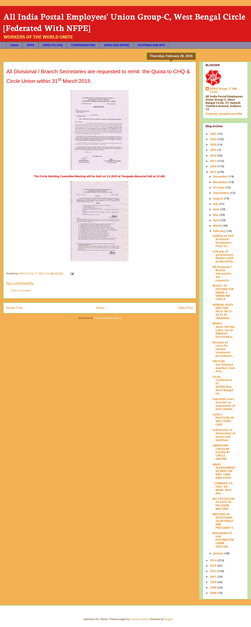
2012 (213, 571)
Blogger (168, 619)
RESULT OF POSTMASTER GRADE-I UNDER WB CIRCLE (223, 292)
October (219, 187)
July (216, 203)
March (217, 225)
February (219, 231)
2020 (213, 144)
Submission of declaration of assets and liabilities (224, 434)
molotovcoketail (139, 619)
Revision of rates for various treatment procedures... (223, 349)
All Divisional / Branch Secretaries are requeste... (222, 273)
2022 (213, 139)
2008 (213, 592)
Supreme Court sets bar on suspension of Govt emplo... (224, 404)
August (218, 198)
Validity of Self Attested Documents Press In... (223, 240)
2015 (213, 172)
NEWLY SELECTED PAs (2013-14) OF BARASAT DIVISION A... (223, 330)
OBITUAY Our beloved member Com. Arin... (224, 366)
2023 (213, 133)
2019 (213, 150)
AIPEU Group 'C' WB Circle (223, 90)
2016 (213, 166)
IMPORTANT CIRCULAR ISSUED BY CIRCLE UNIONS (221, 452)
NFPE (30, 45)
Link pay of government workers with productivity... (224, 256)
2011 (213, 576)
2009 (213, 587)
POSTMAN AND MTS (151, 45)
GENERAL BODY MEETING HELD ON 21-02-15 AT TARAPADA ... (223, 311)
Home (14, 45)
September (221, 192)
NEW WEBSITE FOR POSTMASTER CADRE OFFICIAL (223, 540)
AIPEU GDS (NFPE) (116, 45)
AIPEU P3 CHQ (53, 45)
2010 (213, 582)
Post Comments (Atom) (107, 317)
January (218, 553)
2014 (213, 560)
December (220, 176)
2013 (213, 565)
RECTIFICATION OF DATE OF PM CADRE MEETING (223, 503)
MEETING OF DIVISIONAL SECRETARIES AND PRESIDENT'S (223, 521)
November (221, 182)
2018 (213, 155)
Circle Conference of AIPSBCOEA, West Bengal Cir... (223, 385)
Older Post (185, 308)
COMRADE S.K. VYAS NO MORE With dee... (223, 488)
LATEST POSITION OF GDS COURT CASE (223, 419)
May (216, 214)
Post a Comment (21, 290)
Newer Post (14, 308)
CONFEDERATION (83, 45)
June (216, 209)
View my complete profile (224, 113)
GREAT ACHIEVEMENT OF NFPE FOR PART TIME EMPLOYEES (224, 471)
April (216, 220)
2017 (213, 161)
